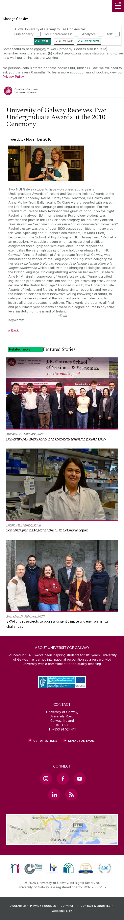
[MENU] (118, 6)
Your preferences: (58, 34)
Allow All (44, 41)
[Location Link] (62, 842)
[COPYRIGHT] (70, 906)
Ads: (110, 34)
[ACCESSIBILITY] (62, 911)
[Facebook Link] (63, 779)
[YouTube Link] (80, 779)
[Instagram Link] (46, 779)
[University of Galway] (21, 92)
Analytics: (89, 34)
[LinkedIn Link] (54, 794)
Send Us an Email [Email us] (81, 740)
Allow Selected (90, 41)
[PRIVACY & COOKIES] (45, 906)
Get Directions (45, 740)
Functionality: (24, 34)
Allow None (66, 41)
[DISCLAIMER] (19, 906)
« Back (13, 330)
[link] (15, 868)
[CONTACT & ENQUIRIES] (97, 906)
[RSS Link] (71, 794)
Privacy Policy (13, 77)
